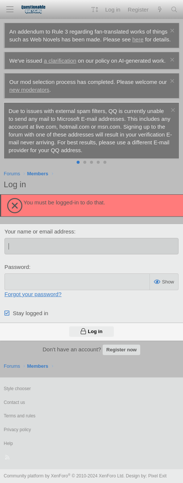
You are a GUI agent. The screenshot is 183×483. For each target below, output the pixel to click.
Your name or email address (39, 231)
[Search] (174, 9)
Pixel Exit (157, 476)
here (138, 39)
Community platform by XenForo (64, 476)
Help (8, 443)
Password (16, 267)
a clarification (60, 60)
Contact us (14, 402)
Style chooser (17, 388)
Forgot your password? (32, 294)
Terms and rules (19, 415)
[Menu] (9, 9)
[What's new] (159, 9)
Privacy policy (17, 429)
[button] (95, 9)
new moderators (29, 90)
